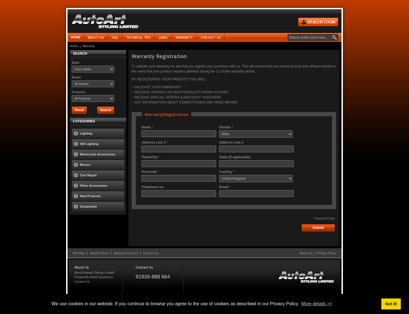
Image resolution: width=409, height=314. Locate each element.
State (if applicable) (234, 157)
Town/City (149, 157)
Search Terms (99, 253)
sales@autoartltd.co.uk (151, 281)
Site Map (79, 253)
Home (75, 37)
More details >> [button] (316, 303)
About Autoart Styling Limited (94, 272)
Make (76, 62)
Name (146, 127)
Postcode (149, 171)
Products (78, 92)
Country (225, 171)
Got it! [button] (391, 304)
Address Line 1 (154, 142)
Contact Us (150, 253)
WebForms (241, 237)
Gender (225, 127)
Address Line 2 (231, 142)
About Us (305, 253)
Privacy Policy (326, 253)
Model (76, 77)
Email (223, 187)
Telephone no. (153, 187)
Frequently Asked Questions (93, 277)
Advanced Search (126, 253)
